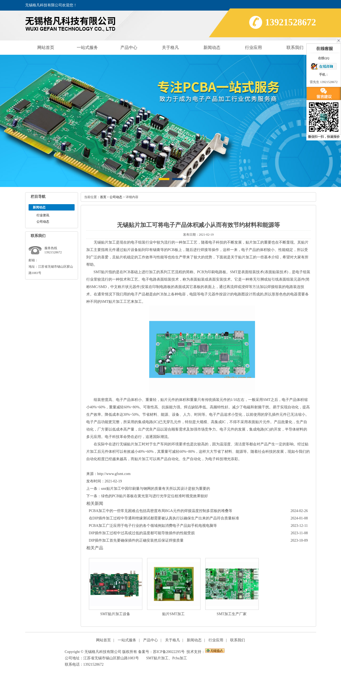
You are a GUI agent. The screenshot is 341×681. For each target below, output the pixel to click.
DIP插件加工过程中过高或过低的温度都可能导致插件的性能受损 (142, 533)
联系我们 (295, 47)
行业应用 (253, 47)
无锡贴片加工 (105, 242)
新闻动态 (211, 47)
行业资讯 (43, 215)
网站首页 (45, 47)
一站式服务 (87, 47)
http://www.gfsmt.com (114, 474)
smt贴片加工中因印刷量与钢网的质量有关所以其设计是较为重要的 (155, 489)
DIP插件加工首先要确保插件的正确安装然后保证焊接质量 (136, 540)
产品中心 (128, 47)
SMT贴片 (101, 272)
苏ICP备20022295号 (169, 652)
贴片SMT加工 (173, 614)
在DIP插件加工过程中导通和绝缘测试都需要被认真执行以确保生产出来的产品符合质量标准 (164, 518)
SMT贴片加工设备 (115, 614)
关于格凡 (170, 47)
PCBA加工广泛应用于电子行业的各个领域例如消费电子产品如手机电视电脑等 (153, 526)
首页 (103, 197)
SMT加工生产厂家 (232, 614)
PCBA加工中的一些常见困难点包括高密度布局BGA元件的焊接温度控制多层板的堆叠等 (160, 511)
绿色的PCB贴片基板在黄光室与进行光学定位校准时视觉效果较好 (154, 496)
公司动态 (43, 221)
